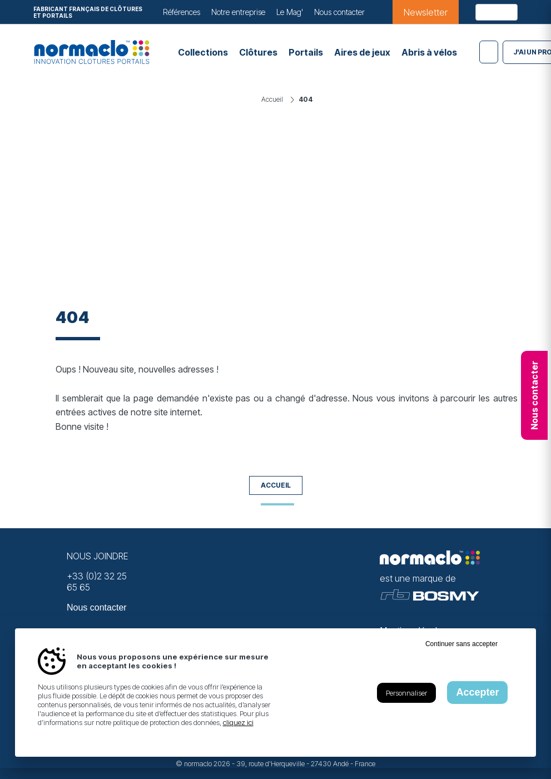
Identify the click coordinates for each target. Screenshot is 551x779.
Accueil (276, 485)
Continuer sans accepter (461, 644)
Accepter (477, 692)
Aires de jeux (362, 52)
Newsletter (426, 12)
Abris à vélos (429, 52)
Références (181, 12)
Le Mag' (289, 12)
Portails (306, 52)
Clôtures (258, 52)
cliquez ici (238, 722)
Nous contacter (339, 12)
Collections (203, 52)
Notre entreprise (238, 12)
